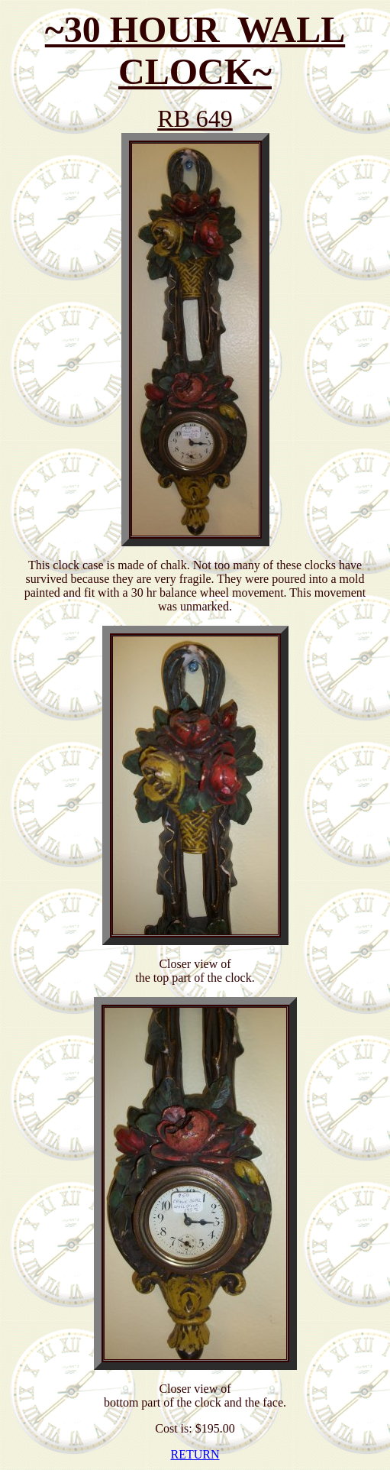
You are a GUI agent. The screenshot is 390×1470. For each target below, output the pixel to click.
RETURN (195, 1454)
